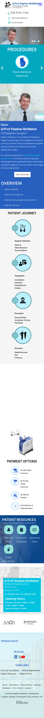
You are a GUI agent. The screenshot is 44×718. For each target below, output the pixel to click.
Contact (28, 688)
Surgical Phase (20, 317)
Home (4, 685)
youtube (23, 657)
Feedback (6, 688)
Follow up (18, 358)
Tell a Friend (17, 688)
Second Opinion (21, 250)
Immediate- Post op (22, 320)
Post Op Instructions (10, 670)
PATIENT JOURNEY (22, 213)
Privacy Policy (26, 685)
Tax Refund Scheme (24, 496)
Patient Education (9, 673)
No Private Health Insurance (24, 484)
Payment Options (22, 461)
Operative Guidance (13, 417)
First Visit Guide (8, 540)
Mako (14, 373)
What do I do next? (12, 205)
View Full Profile (22, 174)
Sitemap (37, 685)
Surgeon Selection (22, 241)
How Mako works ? (12, 411)
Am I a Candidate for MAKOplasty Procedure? (16, 424)
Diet (16, 355)
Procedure (19, 313)
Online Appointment (31, 670)
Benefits (8, 404)
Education (18, 283)
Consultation (19, 280)
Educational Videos (34, 540)
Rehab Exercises (21, 352)
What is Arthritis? (11, 189)
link (16, 657)
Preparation (19, 276)
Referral (18, 245)
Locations (17, 22)
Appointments (20, 18)
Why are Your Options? (14, 194)
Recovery (19, 348)
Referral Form (26, 673)
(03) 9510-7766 (20, 12)
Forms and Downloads (21, 540)
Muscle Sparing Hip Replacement (25, 74)
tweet (19, 657)
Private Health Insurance (25, 471)
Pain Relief (19, 323)
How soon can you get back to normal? (20, 200)
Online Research (21, 248)
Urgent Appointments (8, 559)
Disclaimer (14, 685)
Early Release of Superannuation (26, 506)
